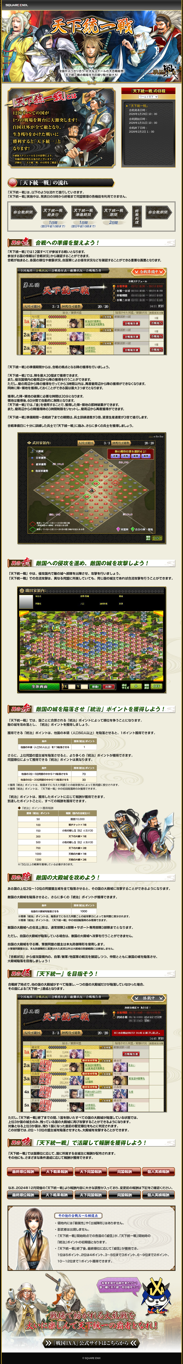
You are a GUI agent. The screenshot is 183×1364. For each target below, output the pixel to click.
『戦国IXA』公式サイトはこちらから (91, 1343)
